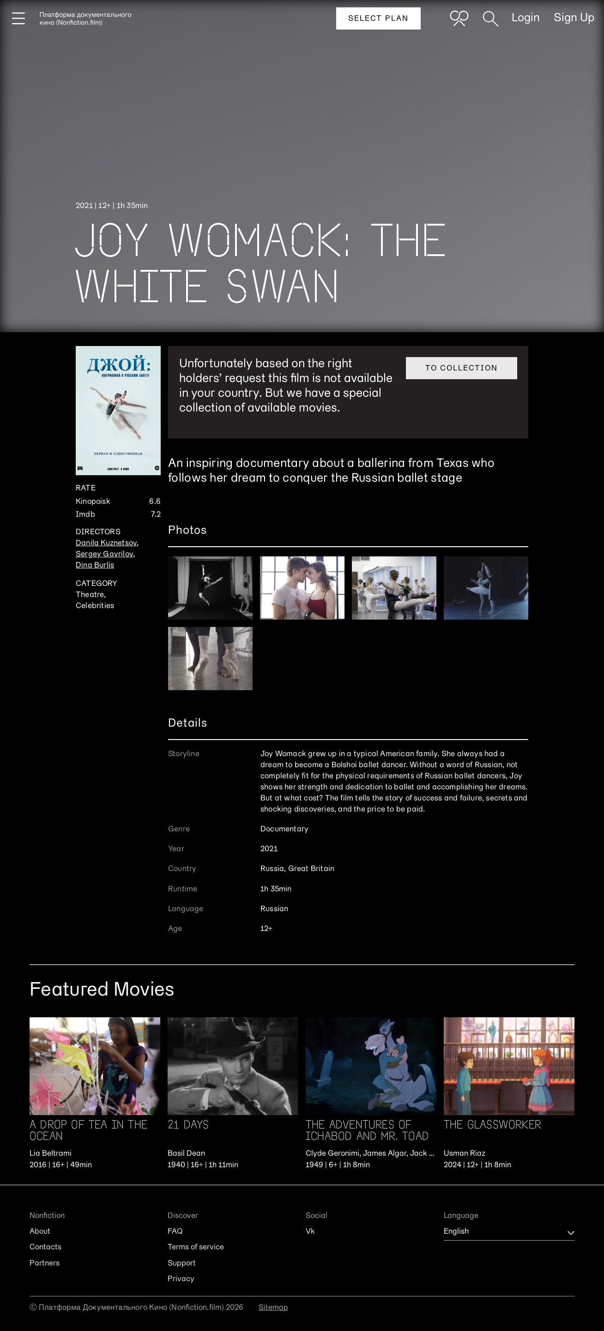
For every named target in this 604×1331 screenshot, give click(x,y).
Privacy (181, 1279)
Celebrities (95, 606)
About (40, 1232)
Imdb (85, 515)
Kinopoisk (93, 502)
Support (182, 1263)
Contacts (45, 1247)
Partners (45, 1263)
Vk (310, 1232)
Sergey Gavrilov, (105, 554)
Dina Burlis (95, 565)
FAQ (175, 1232)
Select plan (378, 19)
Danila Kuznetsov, (107, 543)
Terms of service (196, 1247)
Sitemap (274, 1308)
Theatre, (91, 595)
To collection (461, 368)
